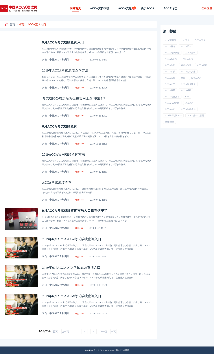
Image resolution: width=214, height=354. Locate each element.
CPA (187, 97)
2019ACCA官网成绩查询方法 (63, 154)
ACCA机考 (170, 46)
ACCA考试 (202, 65)
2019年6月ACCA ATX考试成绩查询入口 (71, 267)
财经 (183, 78)
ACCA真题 (125, 8)
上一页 (65, 331)
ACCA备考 (188, 59)
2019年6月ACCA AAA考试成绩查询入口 (71, 239)
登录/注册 (206, 8)
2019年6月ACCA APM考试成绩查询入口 (71, 296)
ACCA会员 (170, 109)
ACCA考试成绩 (172, 53)
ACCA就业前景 (188, 84)
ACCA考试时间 (172, 103)
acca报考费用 (171, 40)
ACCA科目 (186, 90)
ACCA (186, 40)
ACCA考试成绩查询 (57, 182)
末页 (113, 331)
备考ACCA (186, 65)
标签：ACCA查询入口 (31, 24)
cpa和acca (169, 122)
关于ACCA (147, 8)
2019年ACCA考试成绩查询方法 (65, 70)
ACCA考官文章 (172, 97)
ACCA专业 (200, 40)
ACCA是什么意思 (195, 115)
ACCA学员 (170, 71)
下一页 (103, 331)
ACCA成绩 (170, 78)
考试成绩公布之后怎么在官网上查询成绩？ (74, 98)
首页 (10, 24)
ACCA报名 (186, 46)
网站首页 (75, 8)
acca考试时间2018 (173, 115)
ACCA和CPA (171, 59)
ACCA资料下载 (99, 8)
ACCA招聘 (190, 53)
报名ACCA (196, 78)
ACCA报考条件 (188, 109)
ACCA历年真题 (188, 71)
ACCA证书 (170, 84)
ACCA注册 (170, 65)
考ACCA (189, 103)
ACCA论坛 (170, 8)
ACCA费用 (170, 90)
